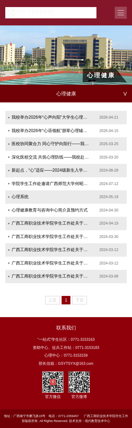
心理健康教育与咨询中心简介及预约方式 (50, 210)
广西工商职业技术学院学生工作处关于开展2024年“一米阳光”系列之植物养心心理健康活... (51, 223)
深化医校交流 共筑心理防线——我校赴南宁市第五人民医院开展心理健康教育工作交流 (51, 157)
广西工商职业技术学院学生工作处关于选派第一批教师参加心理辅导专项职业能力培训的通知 (51, 276)
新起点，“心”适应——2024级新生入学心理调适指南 (51, 170)
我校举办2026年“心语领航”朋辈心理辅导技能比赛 (51, 130)
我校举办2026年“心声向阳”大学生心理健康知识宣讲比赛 (51, 117)
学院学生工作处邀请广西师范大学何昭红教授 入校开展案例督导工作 (51, 183)
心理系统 (20, 196)
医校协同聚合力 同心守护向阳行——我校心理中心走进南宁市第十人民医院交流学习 (51, 143)
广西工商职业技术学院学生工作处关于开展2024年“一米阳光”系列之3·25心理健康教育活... (51, 236)
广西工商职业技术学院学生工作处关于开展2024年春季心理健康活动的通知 (51, 263)
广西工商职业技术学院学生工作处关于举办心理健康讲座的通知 (51, 249)
